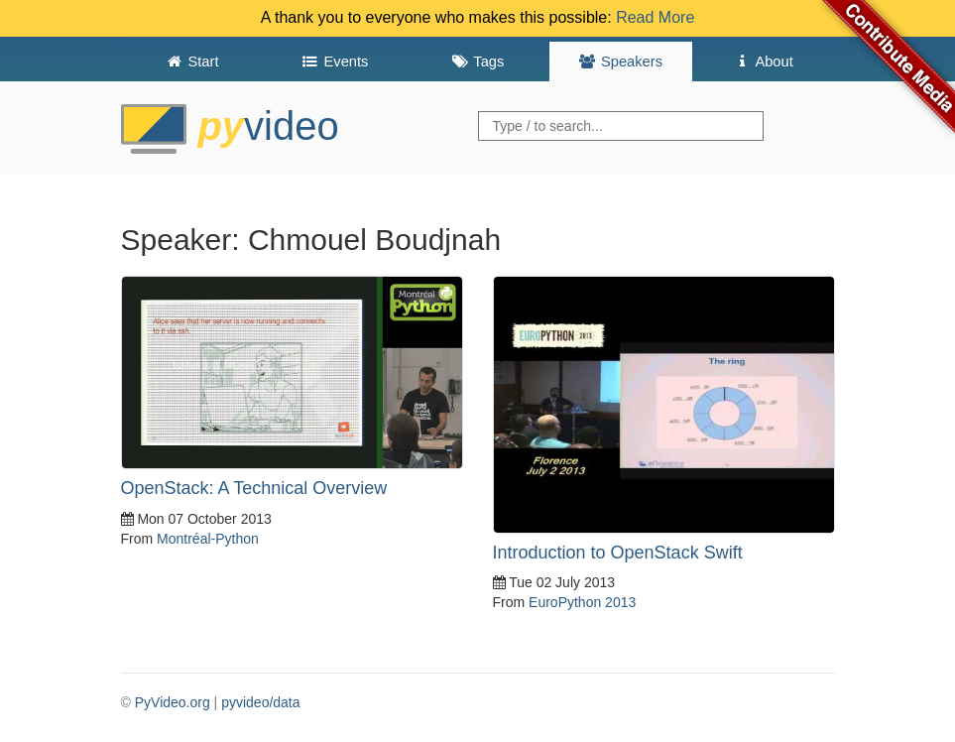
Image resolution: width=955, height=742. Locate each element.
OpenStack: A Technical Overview (254, 488)
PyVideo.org (172, 702)
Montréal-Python (208, 539)
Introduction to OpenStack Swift (618, 552)
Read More (655, 17)
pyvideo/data (260, 702)
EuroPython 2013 (582, 602)
